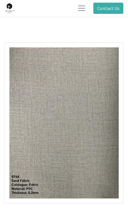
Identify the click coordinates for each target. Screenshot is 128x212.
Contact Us (108, 8)
